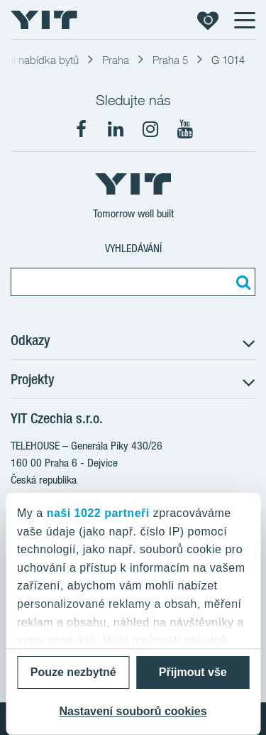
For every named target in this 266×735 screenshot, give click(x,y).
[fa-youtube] (185, 129)
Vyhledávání (133, 248)
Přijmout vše (193, 672)
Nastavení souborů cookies (132, 711)
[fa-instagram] (150, 129)
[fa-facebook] (81, 129)
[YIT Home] (44, 20)
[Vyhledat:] (241, 281)
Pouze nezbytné (73, 672)
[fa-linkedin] (115, 129)
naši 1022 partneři (98, 513)
